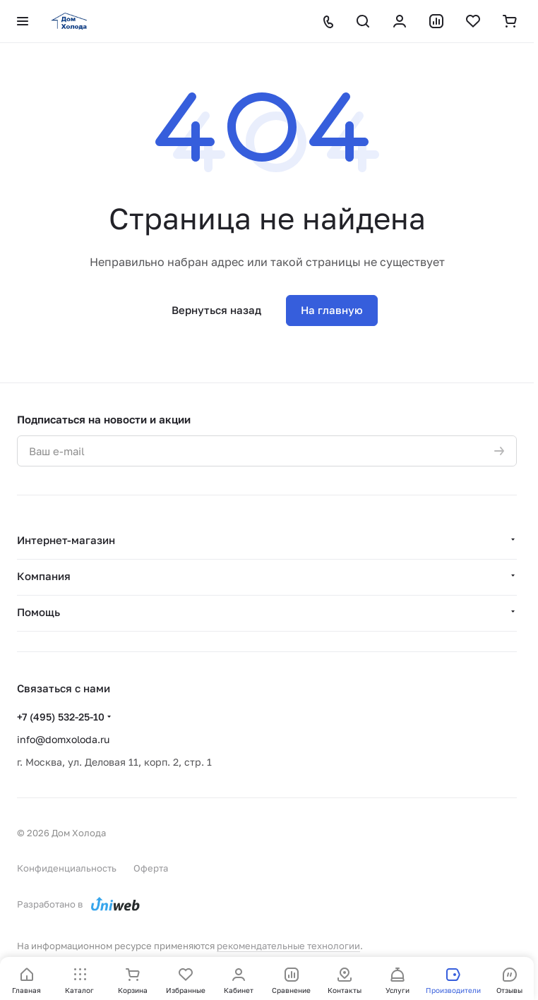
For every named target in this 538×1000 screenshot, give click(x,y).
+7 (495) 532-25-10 (60, 717)
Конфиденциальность (66, 868)
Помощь (38, 612)
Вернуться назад (216, 309)
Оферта (150, 868)
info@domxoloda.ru (63, 739)
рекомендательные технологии (288, 945)
